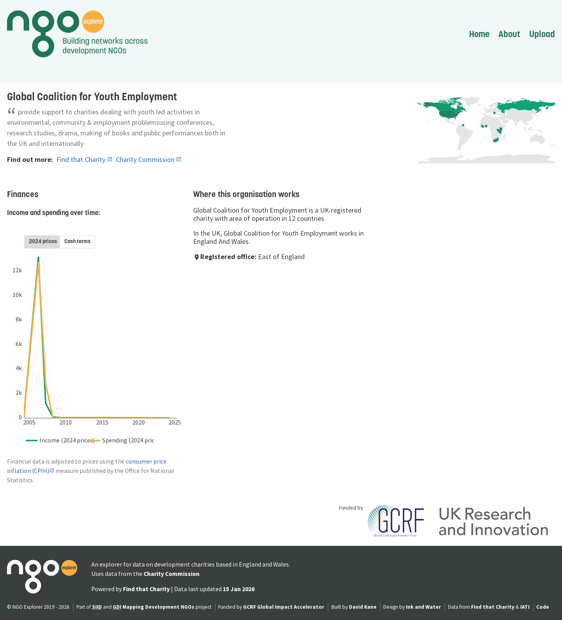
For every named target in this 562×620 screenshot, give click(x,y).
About (509, 33)
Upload (542, 33)
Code (542, 607)
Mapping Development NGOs (158, 607)
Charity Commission (146, 159)
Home (479, 33)
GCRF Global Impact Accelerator (283, 607)
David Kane (363, 607)
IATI (525, 607)
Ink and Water (423, 607)
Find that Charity (82, 159)
